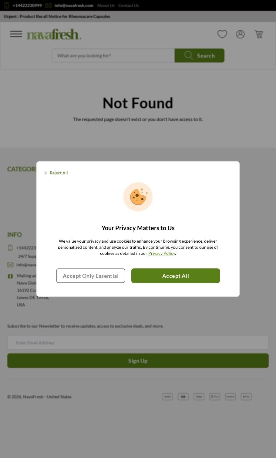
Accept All (175, 275)
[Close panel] (56, 173)
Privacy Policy (161, 253)
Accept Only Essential (91, 275)
